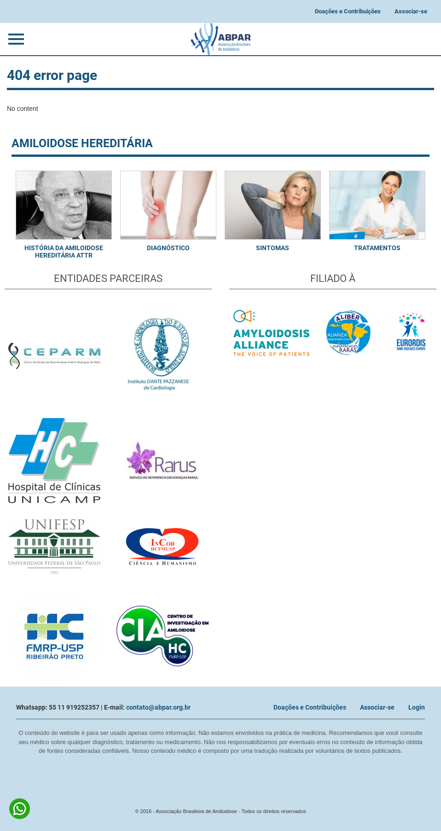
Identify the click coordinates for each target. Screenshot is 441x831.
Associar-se (411, 11)
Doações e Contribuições (348, 11)
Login (416, 707)
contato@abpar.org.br (158, 707)
